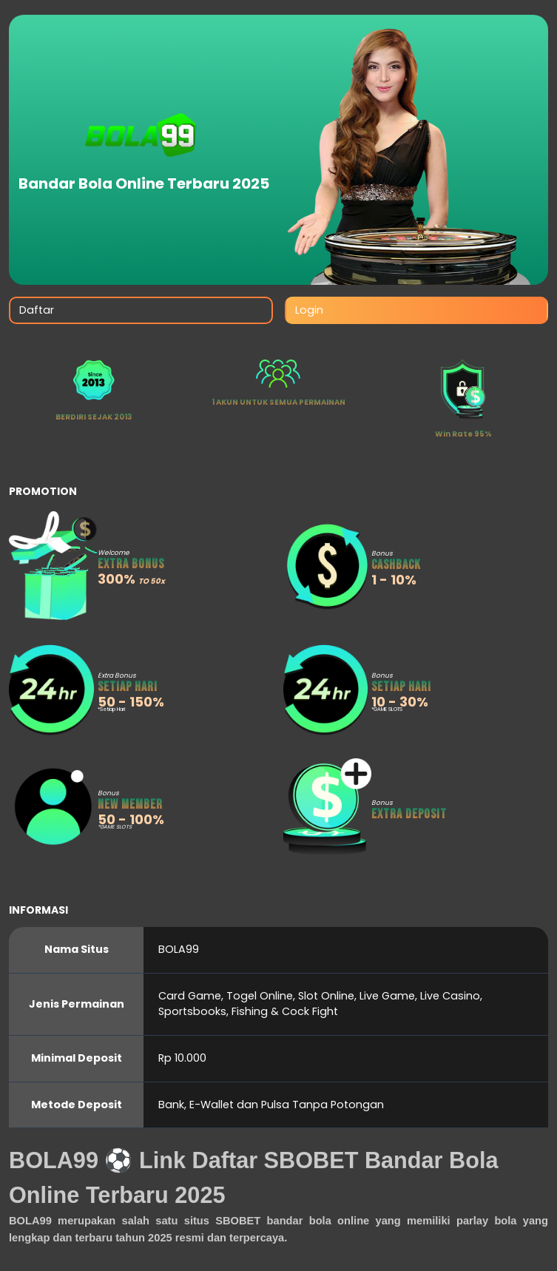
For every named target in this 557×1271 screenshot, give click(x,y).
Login (309, 310)
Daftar (36, 310)
